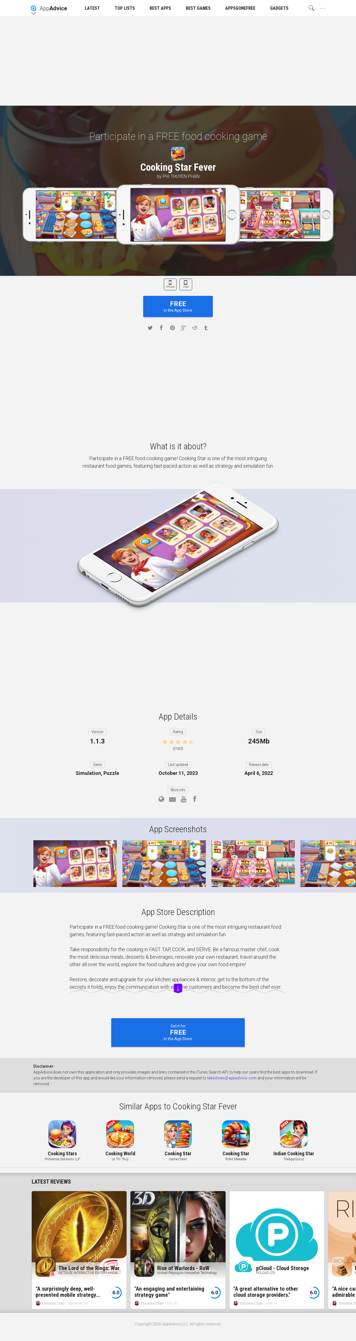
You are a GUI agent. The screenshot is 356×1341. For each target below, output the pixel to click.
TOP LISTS (125, 8)
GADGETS (279, 8)
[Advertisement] (178, 61)
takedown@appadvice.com (232, 1078)
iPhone (170, 286)
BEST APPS (160, 8)
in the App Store (178, 306)
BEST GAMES (198, 8)
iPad (186, 286)
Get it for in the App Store (178, 1032)
